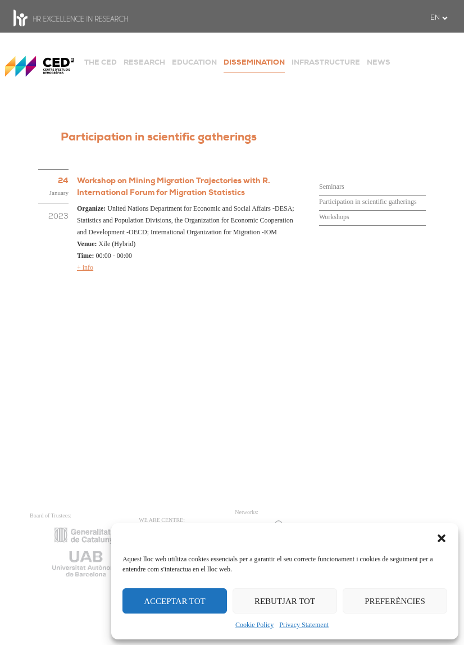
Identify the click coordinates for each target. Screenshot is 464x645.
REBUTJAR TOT (284, 601)
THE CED (100, 62)
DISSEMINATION (254, 62)
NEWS (378, 62)
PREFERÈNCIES (395, 601)
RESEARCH (144, 62)
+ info (85, 267)
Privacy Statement (304, 625)
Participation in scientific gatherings (368, 202)
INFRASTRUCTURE (326, 62)
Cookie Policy (254, 625)
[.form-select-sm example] (438, 18)
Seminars (331, 186)
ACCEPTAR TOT (175, 601)
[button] (441, 537)
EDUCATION (194, 62)
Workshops (334, 217)
